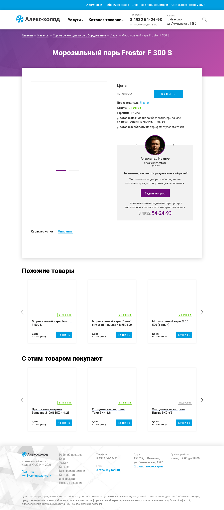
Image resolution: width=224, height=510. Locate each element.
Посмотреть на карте (148, 466)
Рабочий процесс (117, 5)
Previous (137, 145)
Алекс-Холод (38, 20)
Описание (65, 231)
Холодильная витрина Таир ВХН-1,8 (108, 413)
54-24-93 (155, 213)
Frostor (144, 102)
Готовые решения (71, 482)
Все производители (154, 5)
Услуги (74, 19)
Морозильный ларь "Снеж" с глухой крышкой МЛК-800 (112, 325)
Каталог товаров (105, 19)
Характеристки (42, 231)
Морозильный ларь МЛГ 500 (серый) (170, 323)
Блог (135, 5)
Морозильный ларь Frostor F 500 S (52, 323)
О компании (94, 5)
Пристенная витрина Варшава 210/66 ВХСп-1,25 (52, 413)
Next (173, 145)
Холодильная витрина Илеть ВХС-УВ (168, 413)
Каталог (64, 466)
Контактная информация (188, 5)
